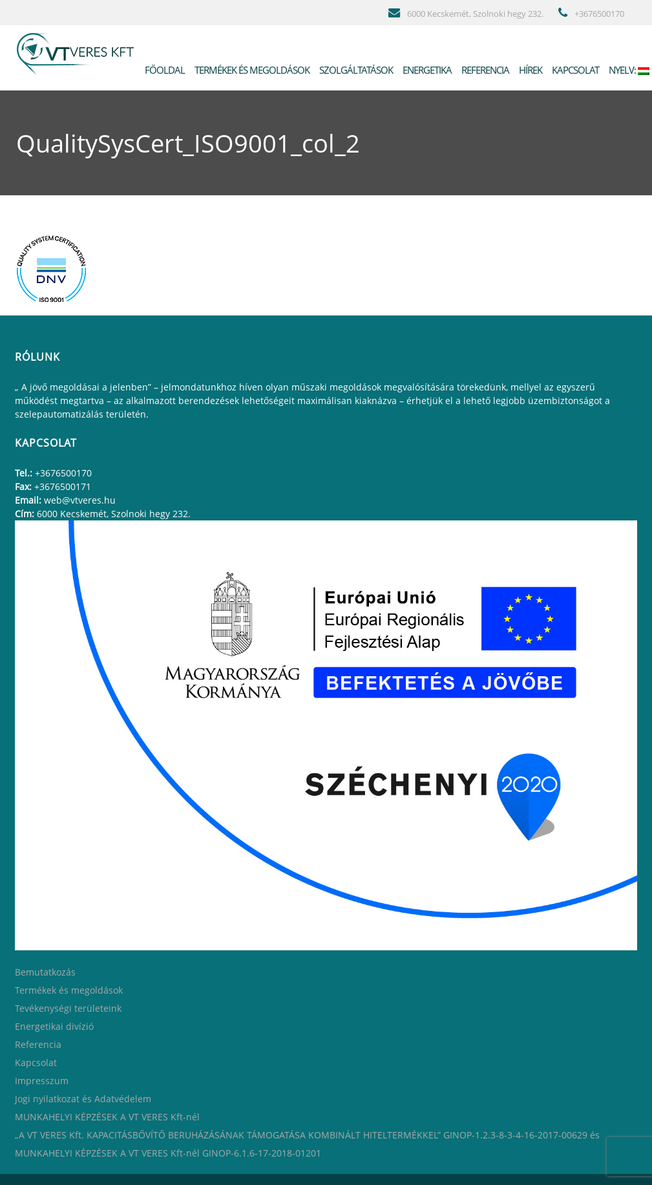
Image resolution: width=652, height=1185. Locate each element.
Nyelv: (628, 69)
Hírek (529, 69)
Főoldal (164, 69)
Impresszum (41, 1080)
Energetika (426, 69)
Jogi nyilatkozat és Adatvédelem (83, 1099)
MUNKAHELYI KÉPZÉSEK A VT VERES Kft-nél (107, 1117)
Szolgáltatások (355, 69)
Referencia (484, 69)
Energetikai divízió (54, 1026)
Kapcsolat (574, 69)
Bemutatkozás (45, 972)
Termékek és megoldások (251, 69)
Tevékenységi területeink (68, 1008)
